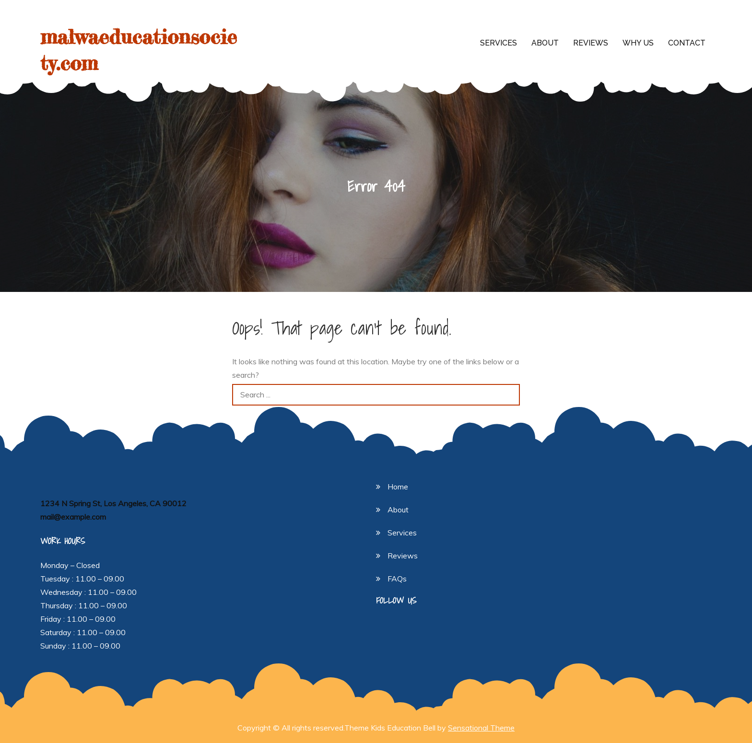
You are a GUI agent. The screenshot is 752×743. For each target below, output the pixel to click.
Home (398, 486)
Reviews (590, 42)
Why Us (638, 42)
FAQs (397, 578)
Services (498, 42)
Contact (686, 42)
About (545, 42)
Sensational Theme (481, 727)
